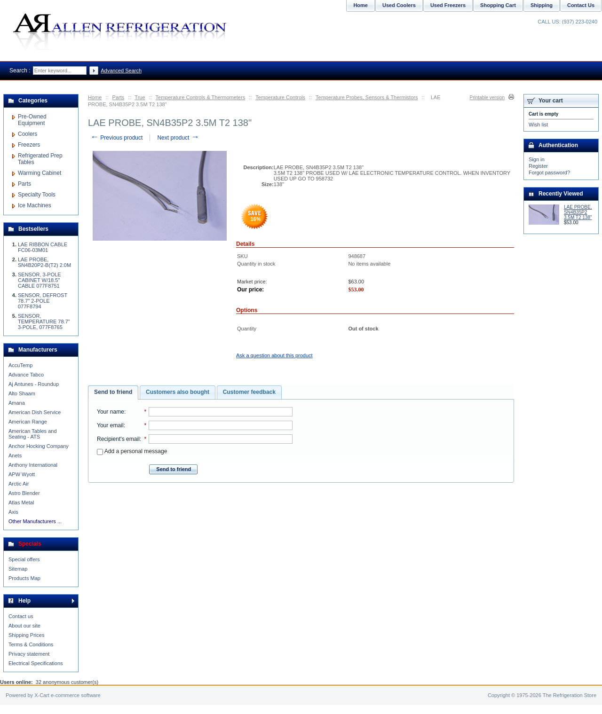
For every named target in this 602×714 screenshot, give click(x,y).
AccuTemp (20, 365)
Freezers (29, 144)
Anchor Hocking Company (38, 446)
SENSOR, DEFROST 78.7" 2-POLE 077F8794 (42, 300)
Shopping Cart (498, 5)
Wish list (538, 124)
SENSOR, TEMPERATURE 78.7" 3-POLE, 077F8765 (44, 321)
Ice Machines (34, 205)
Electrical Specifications (35, 663)
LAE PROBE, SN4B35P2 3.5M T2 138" (578, 212)
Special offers (24, 559)
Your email (110, 425)
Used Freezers (448, 5)
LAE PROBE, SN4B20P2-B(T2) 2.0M (44, 262)
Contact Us (580, 5)
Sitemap (17, 569)
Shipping (542, 5)
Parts (118, 97)
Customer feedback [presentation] (249, 392)
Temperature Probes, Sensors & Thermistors (367, 97)
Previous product (116, 137)
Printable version (487, 97)
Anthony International (32, 465)
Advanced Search (121, 70)
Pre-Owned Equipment (32, 119)
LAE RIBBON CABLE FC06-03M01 (42, 247)
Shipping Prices (26, 635)
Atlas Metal (21, 502)
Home (95, 97)
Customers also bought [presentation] (177, 392)
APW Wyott (21, 474)
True (140, 97)
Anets (15, 455)
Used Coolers (399, 5)
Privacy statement (28, 654)
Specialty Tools (36, 194)
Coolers (27, 134)
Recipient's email (118, 439)
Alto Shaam (21, 393)
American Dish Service (34, 412)
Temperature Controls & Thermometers (201, 97)
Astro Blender (24, 493)
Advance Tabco (26, 374)
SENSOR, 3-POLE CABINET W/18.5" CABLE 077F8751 (39, 280)
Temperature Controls (280, 97)
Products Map (24, 578)
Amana (16, 403)
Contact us (20, 616)
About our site (24, 625)
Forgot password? (549, 172)
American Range (27, 421)
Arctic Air (18, 483)
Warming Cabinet (39, 173)
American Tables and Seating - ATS (32, 433)
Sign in (537, 159)
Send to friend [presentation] (113, 392)
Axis (13, 512)
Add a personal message (132, 451)
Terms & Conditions (30, 644)
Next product (178, 137)
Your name (110, 411)
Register (538, 166)
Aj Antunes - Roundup (33, 384)
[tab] (113, 392)
